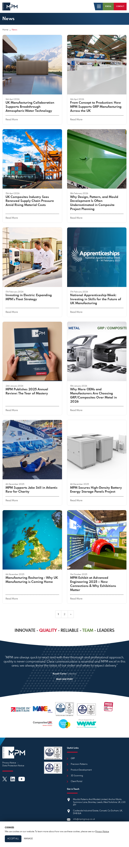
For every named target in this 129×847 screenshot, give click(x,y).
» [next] (70, 614)
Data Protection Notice (13, 766)
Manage (28, 839)
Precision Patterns (79, 764)
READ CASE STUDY (64, 679)
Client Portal (76, 781)
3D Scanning (77, 776)
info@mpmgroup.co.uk (84, 819)
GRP (73, 758)
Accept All (13, 839)
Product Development (81, 770)
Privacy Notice (9, 763)
